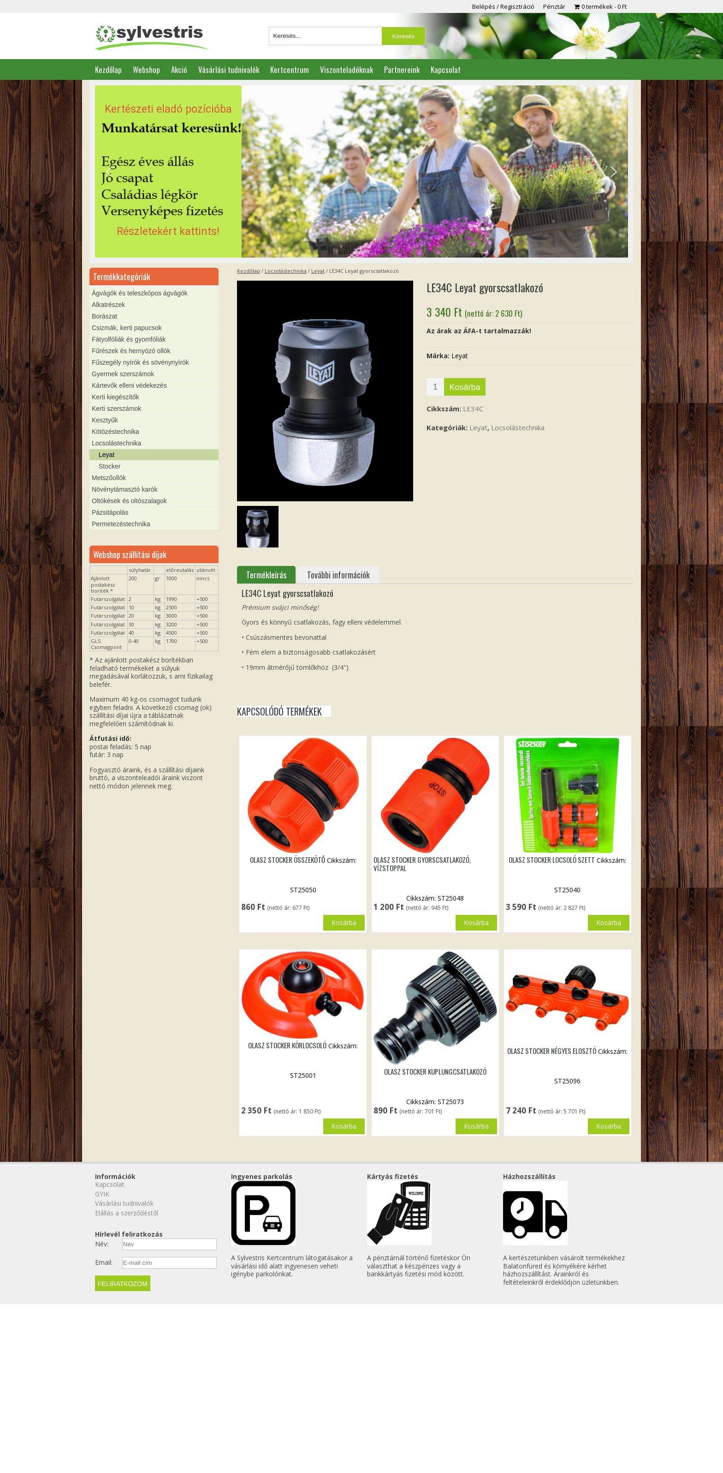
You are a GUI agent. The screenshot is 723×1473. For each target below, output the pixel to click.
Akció (179, 69)
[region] (361, 171)
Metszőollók (109, 477)
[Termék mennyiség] (435, 387)
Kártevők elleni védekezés (129, 385)
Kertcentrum (289, 69)
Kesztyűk (105, 420)
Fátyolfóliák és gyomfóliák (129, 339)
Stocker (109, 466)
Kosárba (464, 387)
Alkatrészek (108, 304)
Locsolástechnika (286, 270)
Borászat (104, 316)
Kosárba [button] (344, 922)
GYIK (102, 1194)
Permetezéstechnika (121, 524)
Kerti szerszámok (116, 408)
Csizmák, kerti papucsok (127, 327)
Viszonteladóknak (346, 69)
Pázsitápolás (110, 512)
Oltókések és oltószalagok (129, 501)
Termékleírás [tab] (266, 575)
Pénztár (554, 6)
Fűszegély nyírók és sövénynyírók (140, 362)
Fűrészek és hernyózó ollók (131, 351)
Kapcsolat (446, 69)
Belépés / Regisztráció (503, 6)
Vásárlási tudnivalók (228, 69)
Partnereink (402, 69)
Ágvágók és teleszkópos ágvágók (140, 293)
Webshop (146, 69)
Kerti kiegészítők (115, 397)
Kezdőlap (108, 69)
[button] (361, 171)
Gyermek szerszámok (123, 374)
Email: (104, 1262)
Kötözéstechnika (115, 431)
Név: (101, 1244)
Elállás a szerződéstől (126, 1212)
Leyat (318, 270)
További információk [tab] (338, 575)
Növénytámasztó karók (124, 489)
